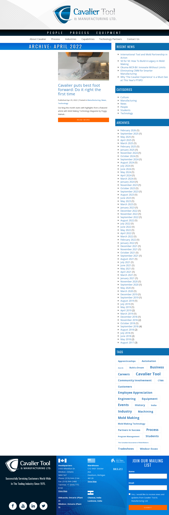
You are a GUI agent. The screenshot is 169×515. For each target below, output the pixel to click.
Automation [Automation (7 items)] (149, 361)
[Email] (148, 487)
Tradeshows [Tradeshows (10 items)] (126, 448)
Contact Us (132, 39)
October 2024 (127, 156)
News (123, 103)
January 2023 (127, 207)
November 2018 (129, 320)
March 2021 (126, 275)
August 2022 (127, 220)
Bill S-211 (118, 468)
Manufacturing (128, 100)
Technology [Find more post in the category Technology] (63, 103)
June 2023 (125, 197)
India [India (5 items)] (153, 405)
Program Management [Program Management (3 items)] (129, 436)
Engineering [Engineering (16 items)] (127, 399)
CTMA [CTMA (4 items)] (161, 380)
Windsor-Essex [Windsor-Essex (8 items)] (149, 448)
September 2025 (129, 133)
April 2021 (125, 271)
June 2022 (125, 226)
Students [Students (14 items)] (152, 436)
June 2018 (125, 336)
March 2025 (126, 143)
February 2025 (128, 146)
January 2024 (127, 181)
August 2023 (127, 194)
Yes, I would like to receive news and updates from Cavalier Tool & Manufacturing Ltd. (146, 497)
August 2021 (127, 258)
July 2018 (125, 332)
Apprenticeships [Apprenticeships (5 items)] (127, 361)
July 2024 (125, 165)
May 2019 (125, 307)
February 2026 (128, 130)
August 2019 (127, 300)
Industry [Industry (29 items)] (125, 411)
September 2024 (129, 159)
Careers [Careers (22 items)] (124, 374)
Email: (131, 483)
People (124, 106)
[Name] (148, 476)
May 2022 (125, 230)
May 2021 (125, 268)
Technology (126, 113)
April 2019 (125, 310)
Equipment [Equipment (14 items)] (150, 399)
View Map (62, 491)
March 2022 (126, 236)
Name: (132, 471)
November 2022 (129, 213)
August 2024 (127, 162)
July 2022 (125, 223)
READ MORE (83, 120)
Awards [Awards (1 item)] (120, 368)
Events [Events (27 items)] (123, 405)
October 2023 (127, 188)
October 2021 (127, 252)
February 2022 (128, 239)
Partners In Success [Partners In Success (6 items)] (129, 430)
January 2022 (127, 242)
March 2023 (126, 204)
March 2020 (126, 291)
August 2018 (127, 329)
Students (125, 110)
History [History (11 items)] (140, 405)
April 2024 (125, 175)
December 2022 (128, 210)
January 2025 (127, 149)
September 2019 (129, 297)
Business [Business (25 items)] (157, 367)
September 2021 (129, 255)
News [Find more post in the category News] (103, 100)
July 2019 (125, 304)
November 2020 (129, 281)
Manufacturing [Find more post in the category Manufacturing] (94, 100)
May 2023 (125, 201)
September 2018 (129, 326)
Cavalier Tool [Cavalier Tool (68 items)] (148, 373)
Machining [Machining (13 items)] (145, 411)
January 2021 (127, 278)
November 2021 (129, 249)
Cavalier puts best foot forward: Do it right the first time (79, 89)
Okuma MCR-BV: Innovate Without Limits (142, 67)
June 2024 (125, 169)
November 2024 (129, 152)
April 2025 (125, 140)
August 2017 (127, 342)
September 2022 (129, 217)
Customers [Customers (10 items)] (125, 386)
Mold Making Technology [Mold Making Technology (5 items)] (131, 423)
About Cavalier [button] (38, 39)
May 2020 (125, 287)
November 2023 (129, 185)
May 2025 (125, 136)
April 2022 (125, 233)
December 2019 (128, 294)
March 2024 (126, 178)
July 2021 (125, 262)
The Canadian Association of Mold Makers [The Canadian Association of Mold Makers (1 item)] (133, 443)
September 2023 (129, 191)
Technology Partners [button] (110, 39)
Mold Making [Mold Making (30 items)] (128, 417)
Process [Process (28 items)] (152, 430)
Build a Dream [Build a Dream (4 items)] (136, 367)
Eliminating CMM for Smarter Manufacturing (136, 72)
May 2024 (125, 172)
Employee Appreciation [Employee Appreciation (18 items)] (135, 393)
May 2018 (125, 339)
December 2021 (128, 246)
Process (55, 39)
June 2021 (125, 265)
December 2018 (128, 316)
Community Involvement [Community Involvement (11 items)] (135, 380)
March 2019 (126, 313)
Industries (70, 39)
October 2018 (127, 323)
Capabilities (88, 39)
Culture (124, 97)
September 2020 (129, 284)
